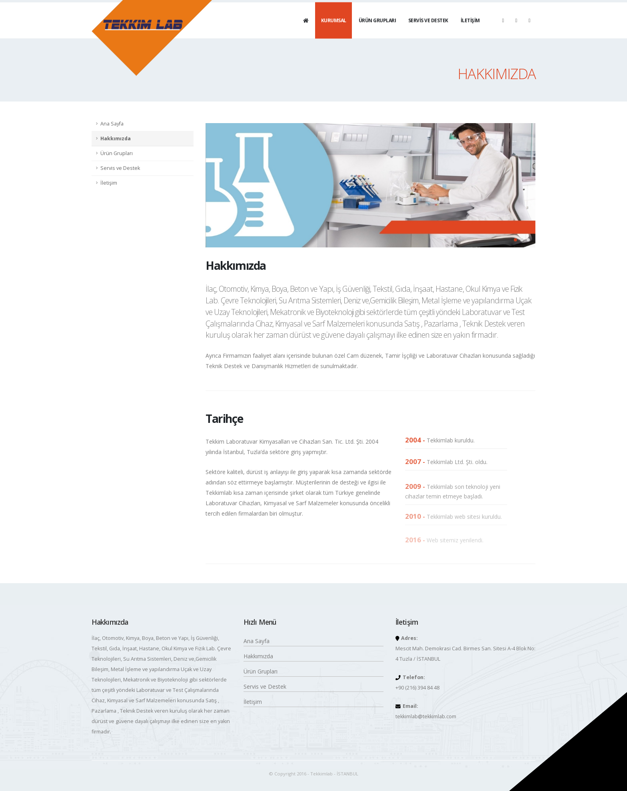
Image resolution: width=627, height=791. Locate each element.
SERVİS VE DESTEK (428, 28)
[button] (515, 239)
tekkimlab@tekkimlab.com (425, 716)
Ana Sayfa (112, 123)
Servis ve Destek (120, 168)
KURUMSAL (333, 28)
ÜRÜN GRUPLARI (377, 28)
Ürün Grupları (116, 153)
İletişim (108, 182)
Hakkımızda (115, 138)
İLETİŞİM (470, 28)
